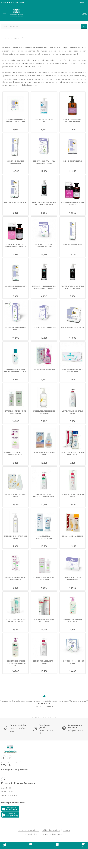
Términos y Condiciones (28, 830)
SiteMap (66, 830)
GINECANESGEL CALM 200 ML (72, 536)
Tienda (6, 38)
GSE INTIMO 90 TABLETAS (72, 161)
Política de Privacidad (51, 830)
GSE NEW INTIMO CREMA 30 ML (15, 203)
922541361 (8, 765)
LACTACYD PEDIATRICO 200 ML (44, 369)
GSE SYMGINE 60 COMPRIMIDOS (44, 328)
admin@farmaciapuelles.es (14, 769)
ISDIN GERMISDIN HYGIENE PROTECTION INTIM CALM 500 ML (15, 663)
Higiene (16, 38)
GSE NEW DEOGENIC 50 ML (72, 244)
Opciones (80, 2)
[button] (32, 717)
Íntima (25, 38)
